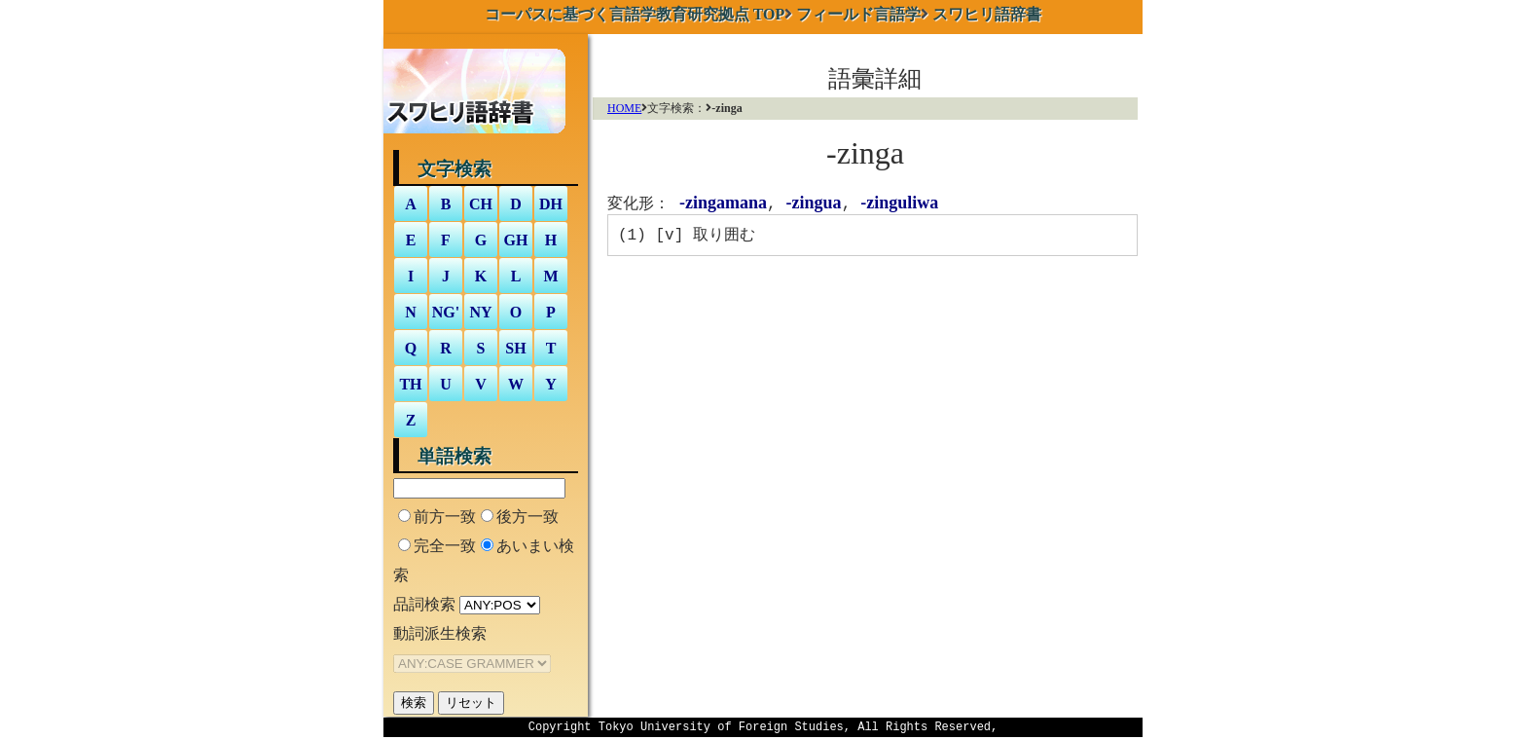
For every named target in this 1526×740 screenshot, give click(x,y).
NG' (445, 312)
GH (516, 240)
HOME (624, 108)
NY (480, 312)
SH (515, 348)
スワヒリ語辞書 (986, 14)
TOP (635, 14)
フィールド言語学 (858, 14)
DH (551, 204)
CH (480, 204)
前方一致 (445, 516)
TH (410, 384)
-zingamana (723, 203)
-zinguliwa (899, 203)
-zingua (814, 203)
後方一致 (527, 516)
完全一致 (445, 545)
